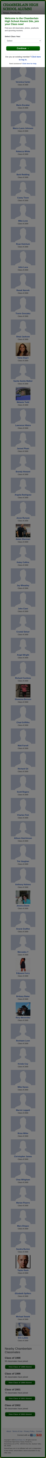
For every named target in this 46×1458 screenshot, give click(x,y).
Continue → (23, 48)
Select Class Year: (13, 36)
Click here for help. (29, 63)
